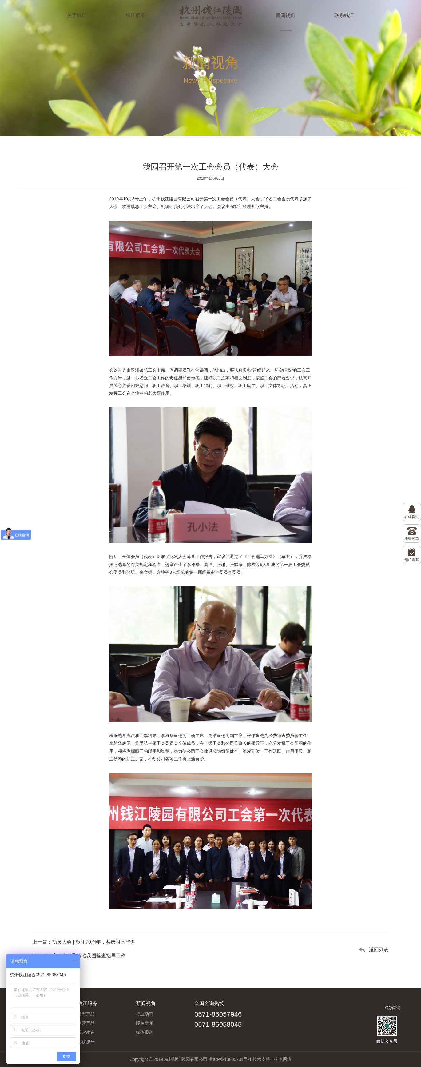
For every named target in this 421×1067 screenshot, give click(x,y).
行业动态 (144, 1013)
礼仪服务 (86, 1041)
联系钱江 (344, 15)
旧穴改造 (86, 1032)
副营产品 (86, 1023)
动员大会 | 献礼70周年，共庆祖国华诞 (93, 942)
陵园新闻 (144, 1023)
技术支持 (261, 1059)
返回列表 (379, 949)
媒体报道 (144, 1032)
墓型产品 (86, 1013)
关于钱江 (77, 15)
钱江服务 (135, 15)
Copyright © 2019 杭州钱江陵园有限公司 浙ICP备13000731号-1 (190, 1059)
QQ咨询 (393, 1007)
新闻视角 (285, 15)
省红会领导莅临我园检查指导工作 (89, 955)
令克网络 (283, 1059)
